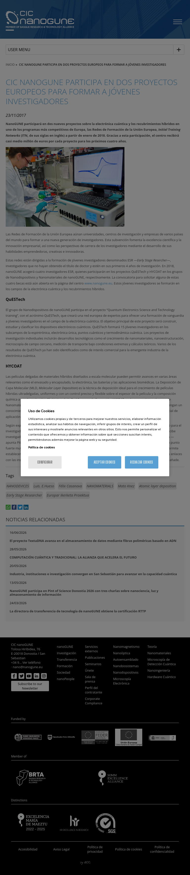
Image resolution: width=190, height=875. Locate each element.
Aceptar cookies (104, 462)
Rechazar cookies (141, 462)
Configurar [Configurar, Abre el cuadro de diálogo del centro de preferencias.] (44, 462)
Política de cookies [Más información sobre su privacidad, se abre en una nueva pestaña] (41, 447)
